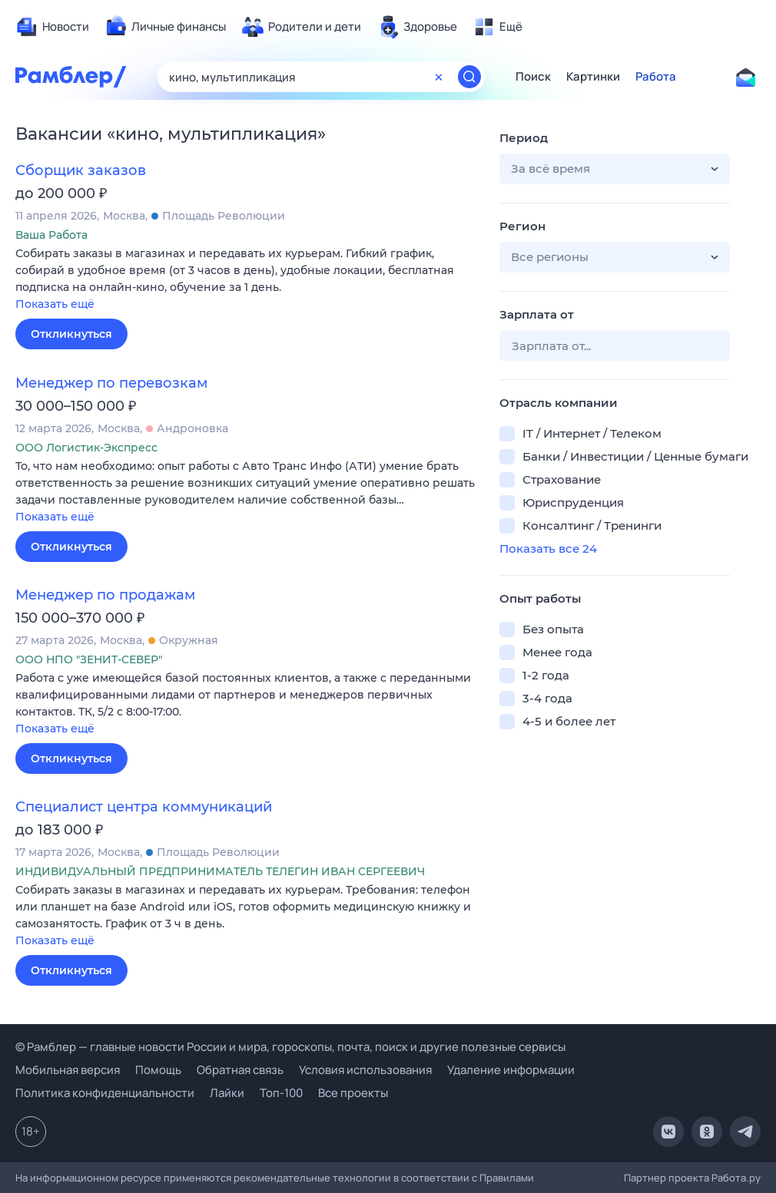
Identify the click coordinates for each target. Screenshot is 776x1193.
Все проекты (353, 1093)
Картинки (593, 76)
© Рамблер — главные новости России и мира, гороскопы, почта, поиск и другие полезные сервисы (290, 1047)
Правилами (506, 1178)
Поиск (533, 76)
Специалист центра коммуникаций (143, 806)
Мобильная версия (67, 1070)
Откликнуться (71, 334)
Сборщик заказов (80, 170)
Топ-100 (281, 1093)
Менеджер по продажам (105, 595)
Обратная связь (240, 1070)
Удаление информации (511, 1070)
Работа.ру (736, 1178)
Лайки (227, 1093)
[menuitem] (52, 26)
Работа (655, 76)
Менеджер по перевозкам (111, 383)
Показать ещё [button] (55, 304)
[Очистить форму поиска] (438, 76)
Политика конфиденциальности (104, 1093)
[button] (245, 280)
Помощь (158, 1070)
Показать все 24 (548, 548)
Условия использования (365, 1070)
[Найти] (469, 76)
